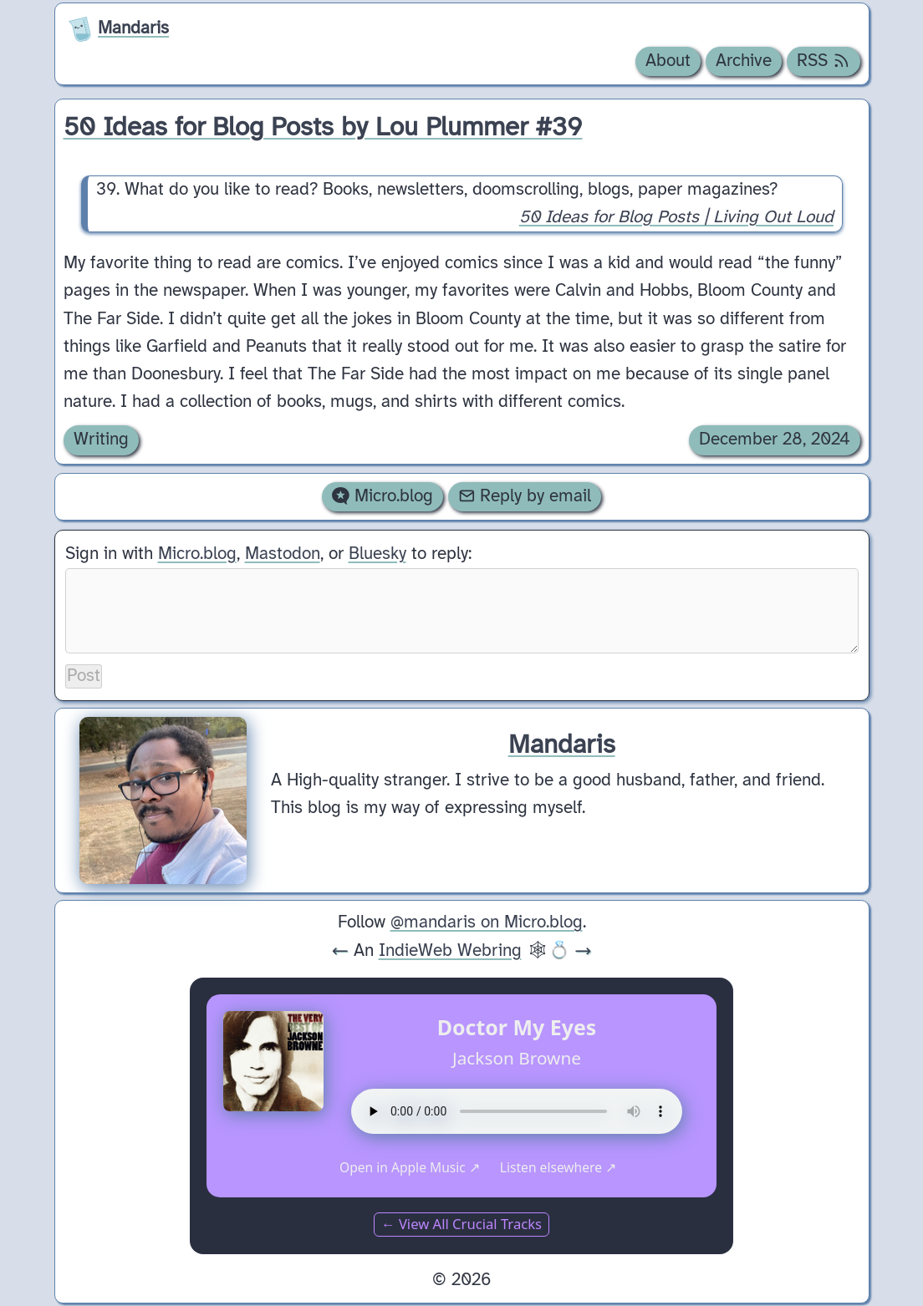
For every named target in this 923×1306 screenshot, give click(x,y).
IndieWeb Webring (450, 951)
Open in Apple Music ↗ (409, 1167)
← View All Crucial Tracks (461, 1223)
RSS (823, 61)
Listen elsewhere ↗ (558, 1167)
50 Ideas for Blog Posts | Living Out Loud (675, 217)
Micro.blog (382, 496)
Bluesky (377, 554)
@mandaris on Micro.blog (486, 922)
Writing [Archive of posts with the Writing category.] (101, 439)
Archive (744, 61)
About (668, 61)
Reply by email (525, 496)
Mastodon (282, 554)
